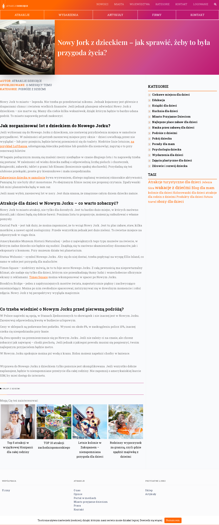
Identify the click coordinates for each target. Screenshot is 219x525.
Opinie (78, 494)
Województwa (140, 4)
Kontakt (181, 4)
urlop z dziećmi (11, 389)
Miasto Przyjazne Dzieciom (171, 116)
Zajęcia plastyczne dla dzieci (172, 160)
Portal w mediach (85, 498)
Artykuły (115, 15)
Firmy (157, 15)
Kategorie (163, 4)
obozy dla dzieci (170, 201)
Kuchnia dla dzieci (165, 111)
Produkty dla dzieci (189, 196)
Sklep (149, 490)
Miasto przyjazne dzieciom (91, 501)
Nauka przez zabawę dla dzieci (173, 127)
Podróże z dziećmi (32, 89)
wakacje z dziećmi (173, 187)
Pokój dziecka (162, 138)
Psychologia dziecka (166, 149)
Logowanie (200, 4)
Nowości (102, 4)
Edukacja (158, 100)
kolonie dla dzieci (160, 192)
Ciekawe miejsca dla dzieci (171, 94)
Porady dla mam (163, 144)
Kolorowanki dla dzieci (189, 192)
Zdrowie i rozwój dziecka (169, 166)
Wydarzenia (68, 15)
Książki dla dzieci (164, 105)
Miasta (119, 4)
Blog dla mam (203, 187)
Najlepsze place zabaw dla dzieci (174, 122)
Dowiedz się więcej (151, 520)
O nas (77, 490)
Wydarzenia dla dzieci (167, 155)
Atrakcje (22, 15)
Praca (77, 505)
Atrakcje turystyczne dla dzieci (174, 182)
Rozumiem (173, 520)
